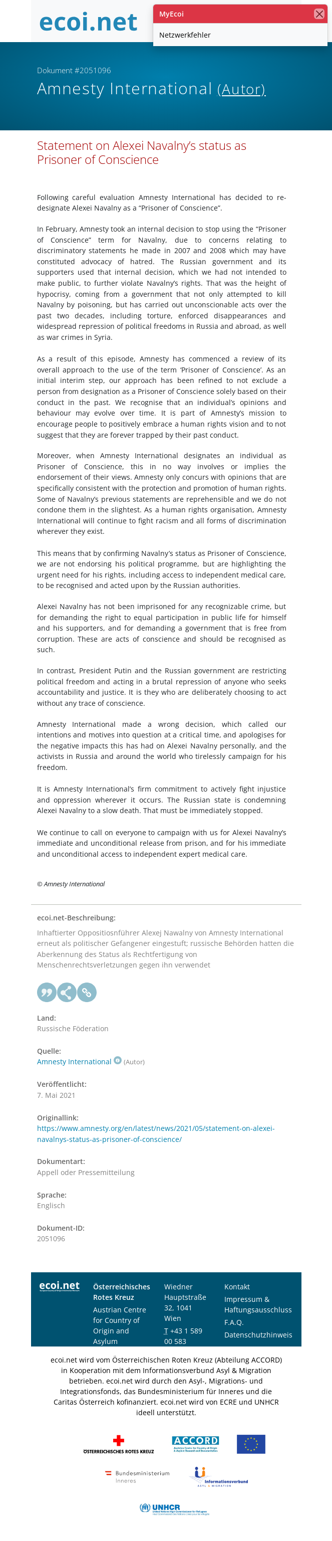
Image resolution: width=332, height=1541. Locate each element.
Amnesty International (79, 1061)
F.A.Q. (234, 1322)
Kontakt (237, 1286)
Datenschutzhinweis (258, 1334)
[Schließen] (319, 14)
